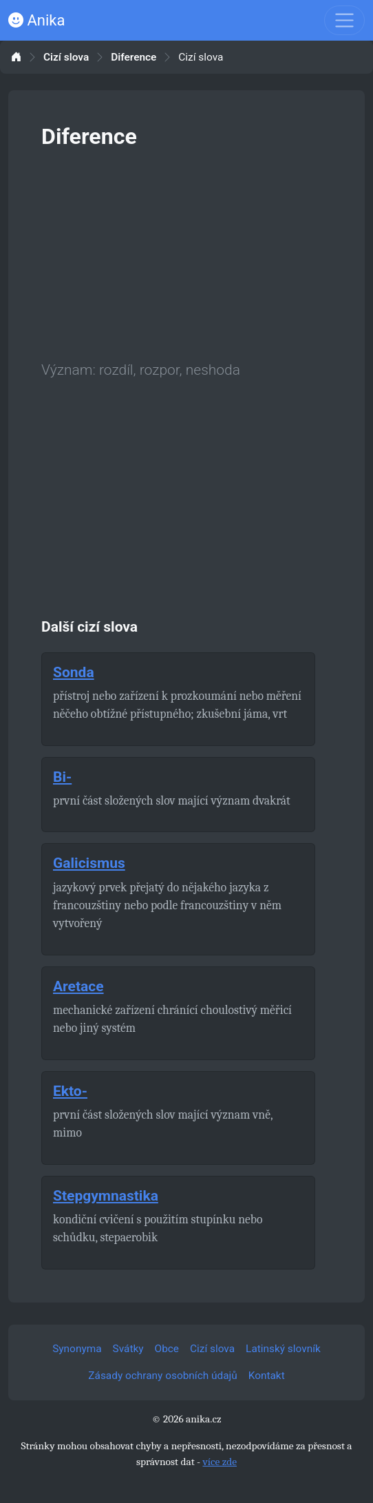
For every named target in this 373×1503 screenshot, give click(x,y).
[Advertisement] (186, 252)
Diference (133, 57)
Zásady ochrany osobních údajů (162, 1375)
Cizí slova (66, 57)
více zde (219, 1461)
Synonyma (76, 1349)
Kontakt (266, 1375)
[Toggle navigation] (344, 20)
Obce (167, 1349)
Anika (36, 20)
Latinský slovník (283, 1349)
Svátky (128, 1349)
